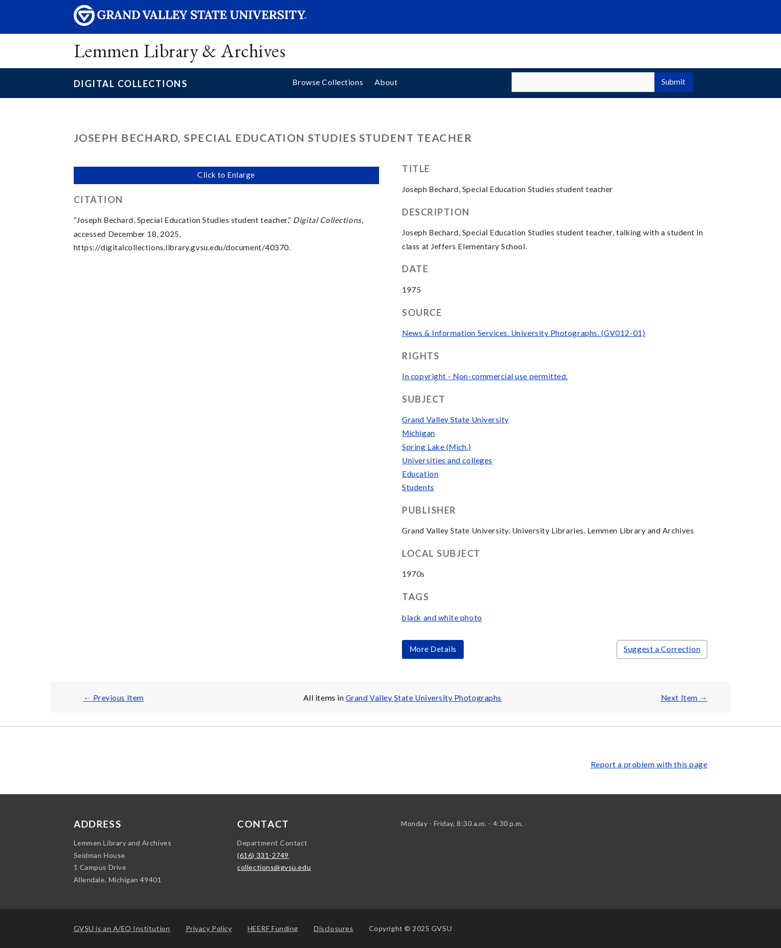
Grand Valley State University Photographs (424, 697)
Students (418, 487)
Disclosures (333, 928)
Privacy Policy (209, 928)
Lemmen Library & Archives (179, 50)
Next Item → (684, 697)
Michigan (418, 432)
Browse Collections (327, 82)
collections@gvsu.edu (274, 867)
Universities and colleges (447, 460)
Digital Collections (130, 83)
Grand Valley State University (455, 419)
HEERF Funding (273, 928)
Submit (673, 81)
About (386, 82)
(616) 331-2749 (263, 855)
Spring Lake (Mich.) (436, 446)
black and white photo (442, 617)
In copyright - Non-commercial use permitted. (485, 376)
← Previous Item (113, 697)
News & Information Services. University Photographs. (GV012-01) (523, 332)
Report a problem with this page (649, 764)
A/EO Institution (122, 928)
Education (420, 473)
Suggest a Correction (662, 648)
